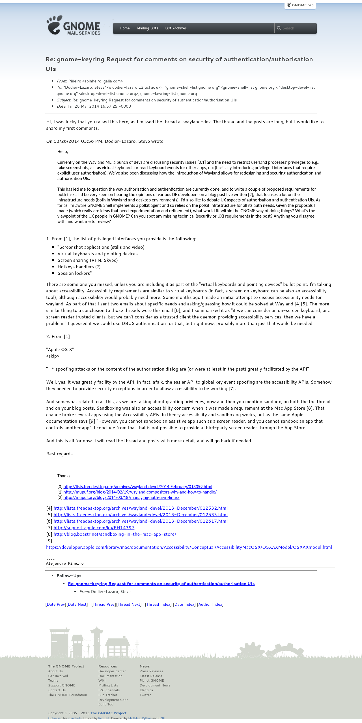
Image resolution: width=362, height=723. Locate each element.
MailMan (134, 720)
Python (147, 720)
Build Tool (106, 707)
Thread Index (158, 607)
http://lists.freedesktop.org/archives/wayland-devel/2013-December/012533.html (140, 514)
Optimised (55, 720)
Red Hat (103, 720)
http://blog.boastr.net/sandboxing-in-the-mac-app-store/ (114, 534)
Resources (107, 669)
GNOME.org (303, 5)
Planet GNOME (151, 683)
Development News (154, 688)
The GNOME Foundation (67, 697)
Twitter (145, 697)
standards (74, 720)
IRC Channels (109, 692)
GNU (161, 720)
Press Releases (151, 673)
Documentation (110, 678)
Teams (53, 683)
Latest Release (150, 678)
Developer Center (112, 673)
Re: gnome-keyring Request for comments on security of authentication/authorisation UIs (161, 586)
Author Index (210, 607)
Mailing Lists (147, 28)
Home (125, 28)
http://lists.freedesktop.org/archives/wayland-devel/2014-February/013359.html (138, 486)
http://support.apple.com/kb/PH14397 (93, 527)
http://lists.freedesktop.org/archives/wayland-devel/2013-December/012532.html (140, 508)
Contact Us (57, 692)
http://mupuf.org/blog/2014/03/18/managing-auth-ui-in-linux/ (122, 497)
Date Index (184, 607)
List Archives (176, 28)
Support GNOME (61, 688)
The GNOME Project (66, 669)
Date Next (77, 607)
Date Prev (56, 607)
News (144, 669)
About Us (55, 673)
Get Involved (58, 678)
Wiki (101, 683)
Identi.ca (146, 692)
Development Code (113, 702)
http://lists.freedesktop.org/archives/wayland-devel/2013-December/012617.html (140, 521)
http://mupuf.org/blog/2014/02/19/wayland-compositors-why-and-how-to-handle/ (140, 492)
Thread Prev (104, 607)
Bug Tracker (107, 697)
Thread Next (129, 607)
